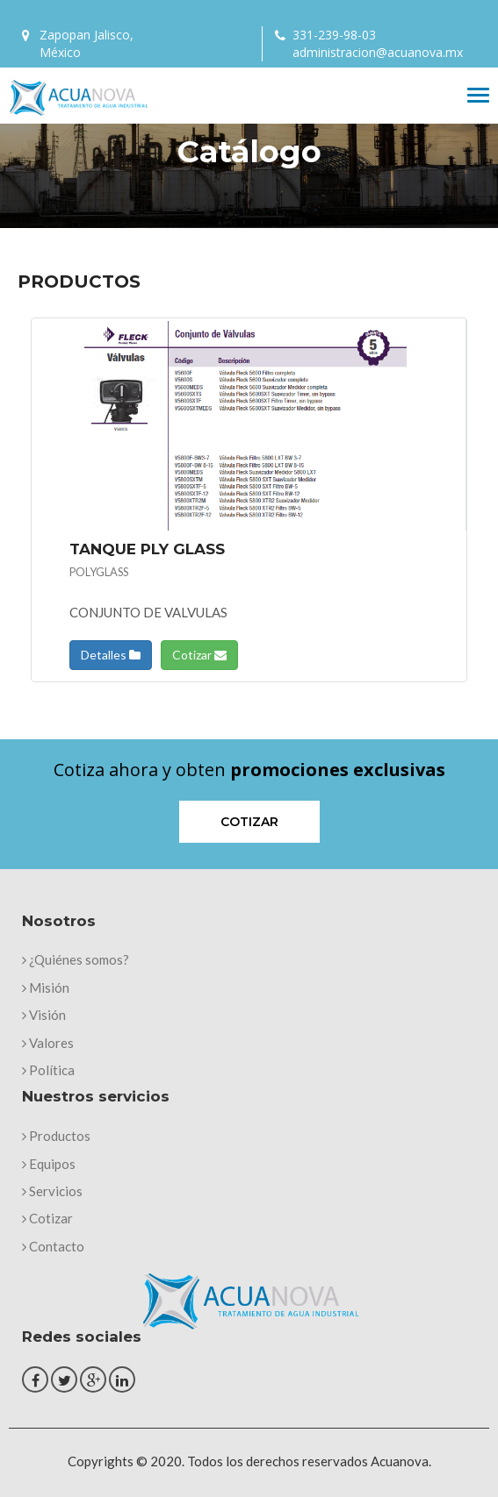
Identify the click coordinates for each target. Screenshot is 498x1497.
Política (48, 1070)
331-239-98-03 (334, 34)
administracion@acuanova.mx (377, 52)
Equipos (49, 1164)
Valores (48, 1043)
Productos (56, 1136)
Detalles (111, 654)
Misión (45, 987)
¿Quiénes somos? (75, 959)
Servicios (52, 1191)
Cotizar (199, 654)
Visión (44, 1015)
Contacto (53, 1246)
